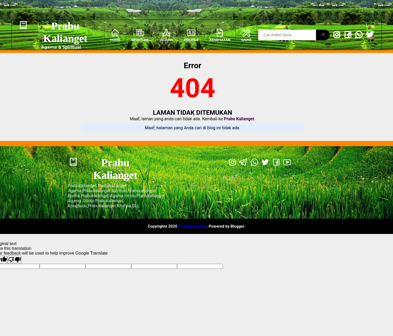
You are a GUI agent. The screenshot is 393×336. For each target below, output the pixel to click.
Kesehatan (220, 35)
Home (115, 35)
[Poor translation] (14, 260)
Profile (191, 35)
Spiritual (140, 35)
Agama (166, 35)
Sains (246, 35)
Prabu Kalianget (65, 32)
